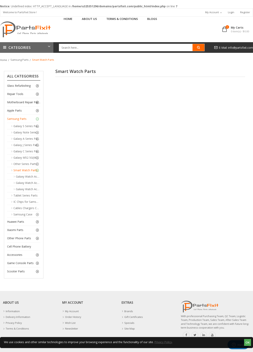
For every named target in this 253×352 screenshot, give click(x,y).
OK (247, 342)
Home (3, 60)
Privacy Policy (163, 342)
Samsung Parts (19, 59)
